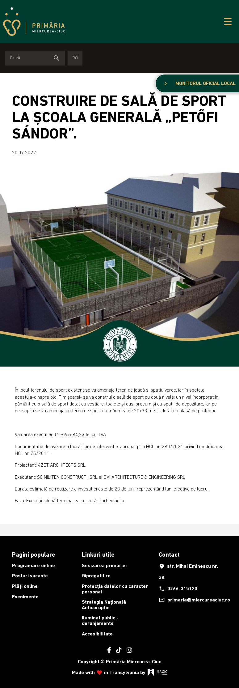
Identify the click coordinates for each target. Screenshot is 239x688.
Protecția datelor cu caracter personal (115, 589)
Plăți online (25, 586)
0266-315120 (178, 589)
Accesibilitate (97, 634)
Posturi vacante (30, 576)
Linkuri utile (98, 554)
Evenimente (25, 597)
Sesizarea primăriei (104, 565)
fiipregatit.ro (96, 576)
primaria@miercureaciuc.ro (192, 600)
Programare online (33, 565)
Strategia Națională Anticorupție (104, 604)
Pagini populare (33, 554)
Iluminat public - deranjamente (100, 620)
